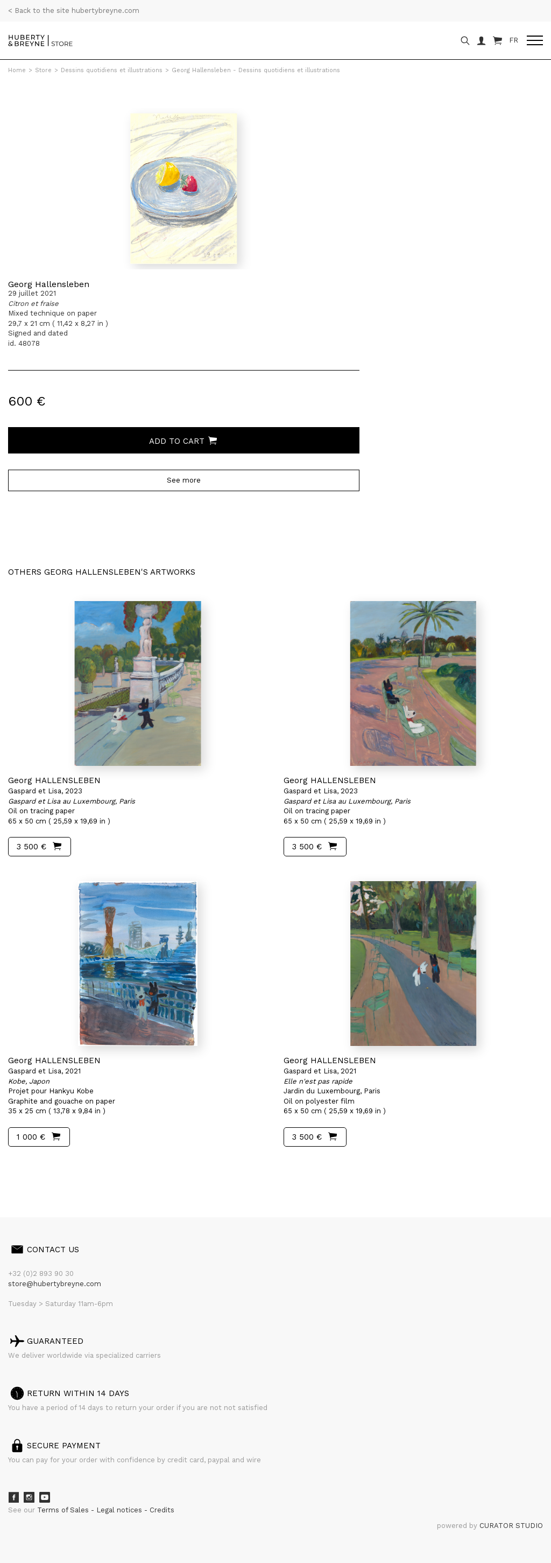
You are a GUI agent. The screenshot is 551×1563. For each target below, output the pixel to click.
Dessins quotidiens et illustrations (112, 70)
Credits (162, 1510)
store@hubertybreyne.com (54, 1284)
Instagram (29, 1497)
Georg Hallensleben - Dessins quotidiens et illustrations (256, 70)
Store (43, 70)
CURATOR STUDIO (511, 1526)
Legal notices (120, 1510)
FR (513, 40)
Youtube (44, 1497)
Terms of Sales (64, 1510)
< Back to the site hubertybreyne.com (73, 10)
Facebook (13, 1497)
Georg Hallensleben (48, 284)
